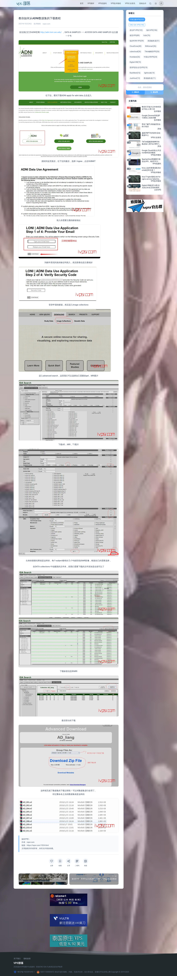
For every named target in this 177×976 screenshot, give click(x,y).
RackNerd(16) (135, 73)
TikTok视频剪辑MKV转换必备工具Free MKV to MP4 (151, 143)
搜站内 (135, 92)
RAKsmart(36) (150, 46)
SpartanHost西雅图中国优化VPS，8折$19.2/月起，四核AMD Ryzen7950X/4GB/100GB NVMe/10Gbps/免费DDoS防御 (151, 160)
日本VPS (157, 190)
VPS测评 (90, 3)
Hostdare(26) (135, 57)
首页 (81, 3)
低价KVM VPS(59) (137, 41)
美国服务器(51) (153, 41)
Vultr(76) (146, 35)
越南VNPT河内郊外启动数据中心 (151, 134)
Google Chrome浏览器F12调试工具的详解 (151, 117)
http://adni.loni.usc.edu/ (51, 32)
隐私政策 (27, 959)
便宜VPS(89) (135, 35)
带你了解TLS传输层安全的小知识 (151, 125)
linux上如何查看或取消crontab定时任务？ (151, 169)
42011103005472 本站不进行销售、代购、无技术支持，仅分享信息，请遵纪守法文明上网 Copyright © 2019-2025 (83, 972)
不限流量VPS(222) (137, 19)
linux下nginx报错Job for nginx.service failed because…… (151, 178)
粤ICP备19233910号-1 (24, 972)
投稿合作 (142, 3)
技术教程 (37, 24)
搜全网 (154, 92)
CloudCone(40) (135, 46)
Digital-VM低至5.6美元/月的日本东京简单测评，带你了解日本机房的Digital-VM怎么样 (151, 186)
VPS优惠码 (102, 3)
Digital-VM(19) (135, 62)
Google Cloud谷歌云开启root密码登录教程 (151, 151)
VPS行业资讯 (130, 3)
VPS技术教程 (116, 3)
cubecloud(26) (135, 52)
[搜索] (150, 3)
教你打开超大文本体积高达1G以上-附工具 (151, 108)
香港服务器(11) (150, 78)
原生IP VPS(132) (136, 30)
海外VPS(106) (151, 30)
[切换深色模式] (156, 3)
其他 (159, 129)
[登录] (161, 3)
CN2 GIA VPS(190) (137, 25)
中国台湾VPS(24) (150, 57)
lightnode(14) (149, 73)
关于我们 (17, 959)
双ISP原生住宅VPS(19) (138, 67)
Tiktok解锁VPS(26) (152, 52)
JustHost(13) (135, 78)
